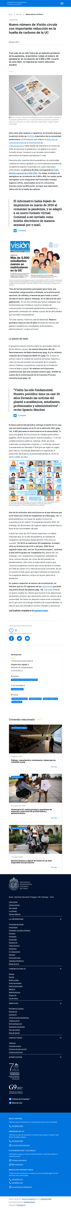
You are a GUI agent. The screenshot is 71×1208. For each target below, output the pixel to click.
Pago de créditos (14, 1030)
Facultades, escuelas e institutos (19, 930)
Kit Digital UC (21, 1205)
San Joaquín (13, 908)
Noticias (19, 14)
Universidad (13, 939)
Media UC (12, 989)
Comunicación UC (17, 969)
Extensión (12, 933)
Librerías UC (13, 1015)
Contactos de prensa (16, 1052)
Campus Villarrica (14, 914)
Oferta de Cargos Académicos (19, 1018)
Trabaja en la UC (14, 1021)
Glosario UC (12, 995)
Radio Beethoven (14, 992)
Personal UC (16, 702)
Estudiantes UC (35, 699)
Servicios (13, 1003)
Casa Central (13, 902)
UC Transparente (14, 952)
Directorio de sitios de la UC (18, 1049)
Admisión (12, 955)
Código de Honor (14, 946)
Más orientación (17, 1164)
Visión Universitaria (19, 699)
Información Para (14, 958)
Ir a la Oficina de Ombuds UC (22, 1187)
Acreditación (15, 1057)
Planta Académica (50, 699)
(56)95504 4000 (17, 1126)
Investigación (13, 927)
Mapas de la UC (14, 964)
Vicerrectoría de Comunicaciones (24, 680)
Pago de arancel (14, 1033)
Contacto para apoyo (19, 1160)
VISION (30, 136)
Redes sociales (14, 980)
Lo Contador (13, 911)
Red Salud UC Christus (16, 1008)
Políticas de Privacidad (19, 1099)
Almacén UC (13, 1012)
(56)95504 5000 (17, 1141)
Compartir (22, 231)
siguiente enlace (41, 611)
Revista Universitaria (15, 986)
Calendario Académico (16, 961)
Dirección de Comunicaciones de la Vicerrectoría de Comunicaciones (33, 142)
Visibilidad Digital (45, 1199)
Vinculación (12, 936)
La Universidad (16, 919)
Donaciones (13, 949)
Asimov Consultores (28, 1199)
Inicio (10, 14)
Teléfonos (12, 1043)
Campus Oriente (14, 905)
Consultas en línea (15, 1046)
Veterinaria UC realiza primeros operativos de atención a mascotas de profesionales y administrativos (31, 811)
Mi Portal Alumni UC (15, 1024)
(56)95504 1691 (17, 1179)
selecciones (47, 586)
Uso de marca (13, 998)
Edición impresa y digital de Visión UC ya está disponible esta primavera (31, 862)
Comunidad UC (17, 689)
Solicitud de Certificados (17, 1027)
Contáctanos (15, 1038)
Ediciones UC (13, 942)
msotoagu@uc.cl (17, 670)
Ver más (55, 767)
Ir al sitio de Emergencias (21, 1145)
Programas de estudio (16, 924)
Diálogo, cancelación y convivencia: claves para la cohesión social (33, 761)
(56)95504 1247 (17, 1183)
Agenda (11, 977)
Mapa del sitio (15, 1103)
